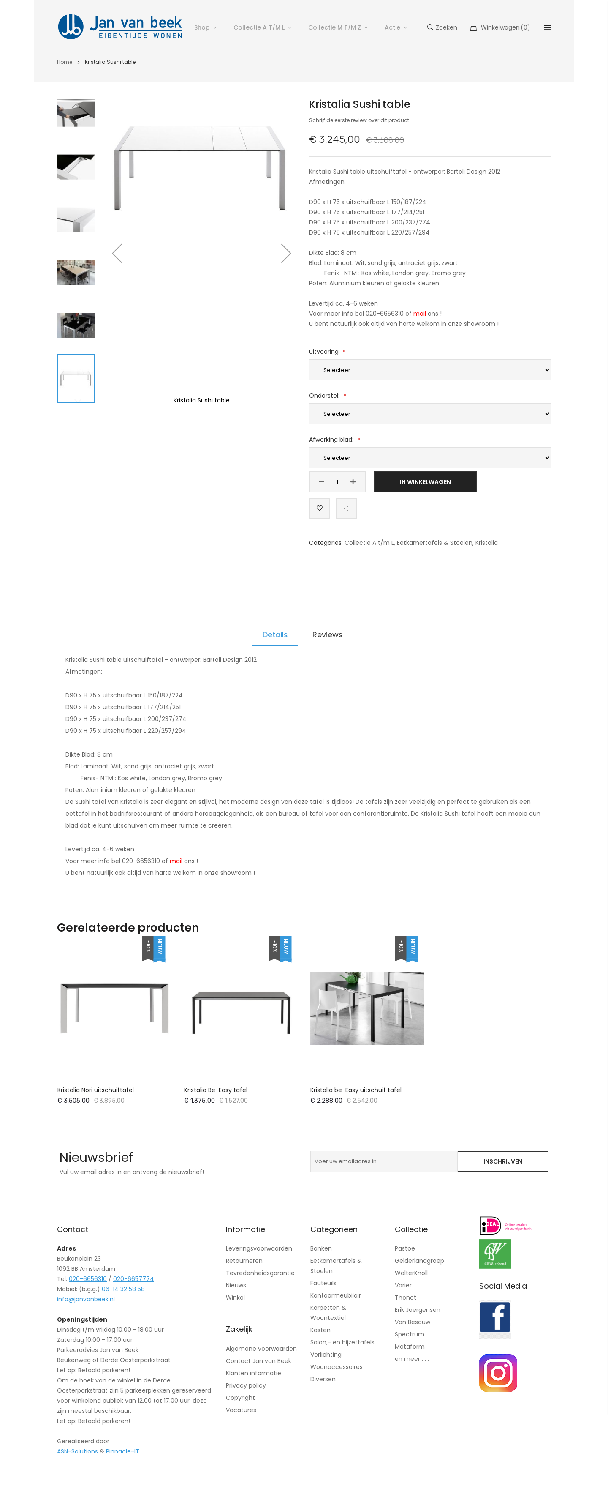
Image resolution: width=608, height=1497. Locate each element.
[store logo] (120, 27)
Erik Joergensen (417, 1310)
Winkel (235, 1297)
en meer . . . (412, 1359)
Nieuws (236, 1285)
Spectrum (409, 1334)
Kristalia (486, 542)
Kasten (320, 1330)
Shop (202, 27)
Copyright (240, 1397)
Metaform (410, 1346)
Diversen (323, 1379)
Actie (392, 27)
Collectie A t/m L (259, 27)
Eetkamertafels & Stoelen (434, 542)
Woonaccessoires (336, 1367)
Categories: (327, 542)
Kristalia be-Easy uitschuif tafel (356, 1090)
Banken (321, 1248)
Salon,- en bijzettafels (342, 1342)
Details (275, 634)
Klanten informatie (253, 1373)
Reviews (327, 634)
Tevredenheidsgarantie (260, 1273)
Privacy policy (246, 1385)
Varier (403, 1285)
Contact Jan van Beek (258, 1361)
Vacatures (241, 1410)
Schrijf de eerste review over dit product (359, 120)
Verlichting (326, 1354)
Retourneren (244, 1261)
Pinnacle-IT (122, 1451)
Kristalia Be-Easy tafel (215, 1090)
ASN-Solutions (77, 1451)
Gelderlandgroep (419, 1261)
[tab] (275, 635)
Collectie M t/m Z (334, 27)
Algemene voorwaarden (261, 1348)
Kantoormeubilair (335, 1295)
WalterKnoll (411, 1273)
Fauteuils (323, 1283)
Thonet (405, 1297)
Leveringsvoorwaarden (259, 1248)
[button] (117, 253)
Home (64, 62)
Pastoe (405, 1248)
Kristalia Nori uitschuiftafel (95, 1090)
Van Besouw (412, 1322)
